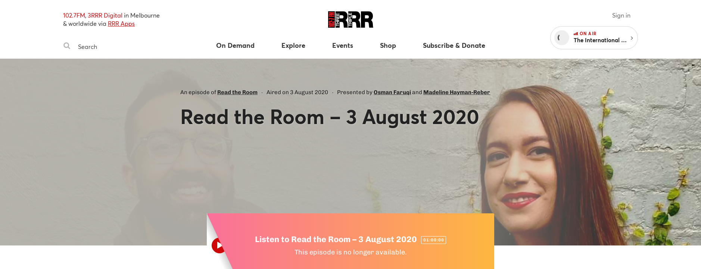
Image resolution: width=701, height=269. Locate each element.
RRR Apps (121, 23)
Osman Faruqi (392, 92)
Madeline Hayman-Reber (456, 92)
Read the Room (237, 92)
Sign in (621, 15)
